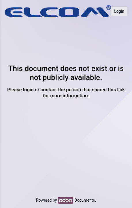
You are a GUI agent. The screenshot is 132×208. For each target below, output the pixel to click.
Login (119, 11)
